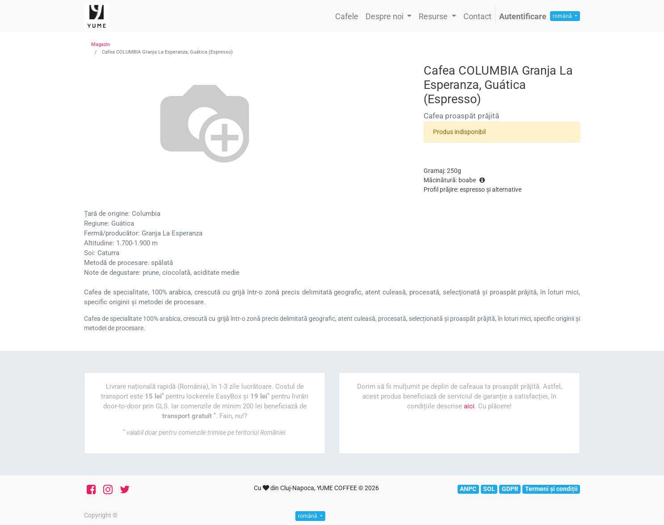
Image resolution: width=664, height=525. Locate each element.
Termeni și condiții (551, 488)
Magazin (100, 44)
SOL (489, 488)
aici (469, 406)
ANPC (468, 488)
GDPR (510, 488)
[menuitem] (347, 16)
